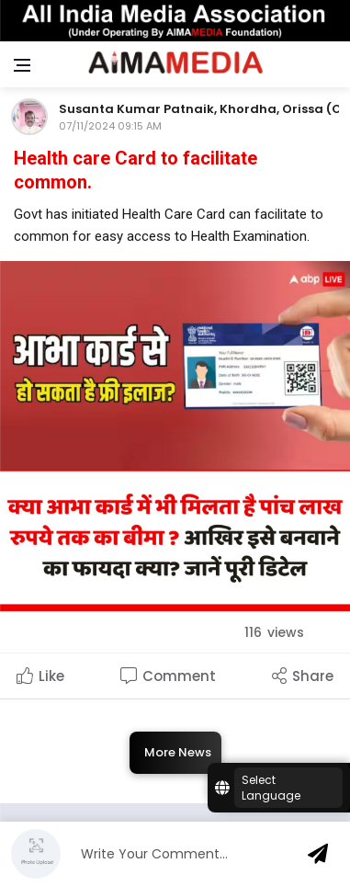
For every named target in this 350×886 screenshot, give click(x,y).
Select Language (271, 787)
